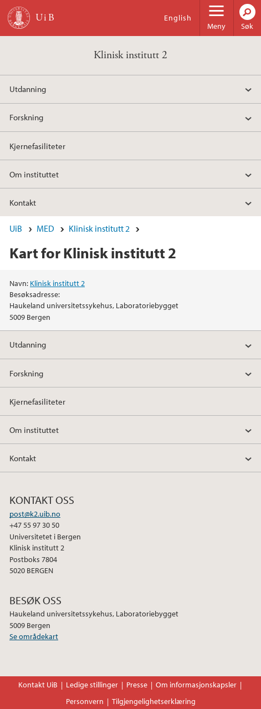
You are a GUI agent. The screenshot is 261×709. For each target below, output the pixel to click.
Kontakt (22, 202)
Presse (136, 685)
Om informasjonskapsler (196, 685)
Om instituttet (34, 174)
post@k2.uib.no (34, 514)
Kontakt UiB (38, 685)
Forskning (26, 117)
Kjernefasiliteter (37, 145)
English (178, 18)
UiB (15, 228)
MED (45, 228)
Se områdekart (33, 636)
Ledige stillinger (92, 685)
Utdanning (27, 88)
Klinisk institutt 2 (130, 55)
